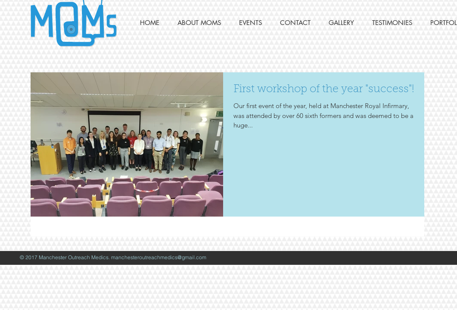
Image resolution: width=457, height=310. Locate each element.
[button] (199, 23)
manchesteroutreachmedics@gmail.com (158, 257)
